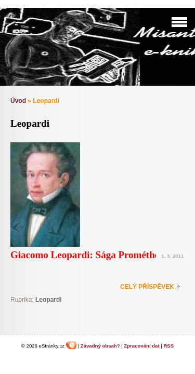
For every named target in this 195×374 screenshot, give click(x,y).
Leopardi (48, 299)
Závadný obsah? (100, 346)
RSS (168, 346)
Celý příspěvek (147, 286)
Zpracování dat (141, 346)
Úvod (18, 100)
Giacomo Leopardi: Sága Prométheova (92, 254)
